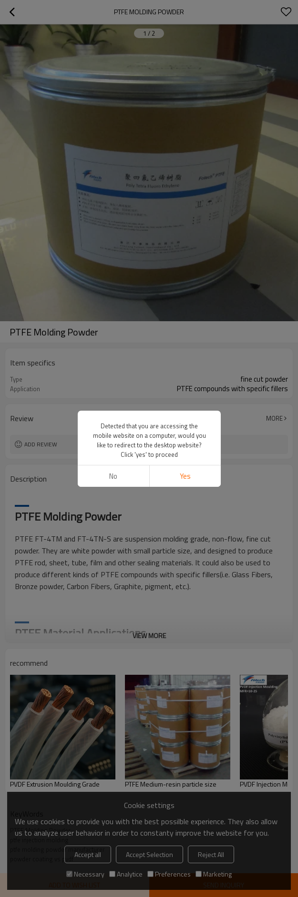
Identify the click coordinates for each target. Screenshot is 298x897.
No (113, 476)
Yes (184, 476)
